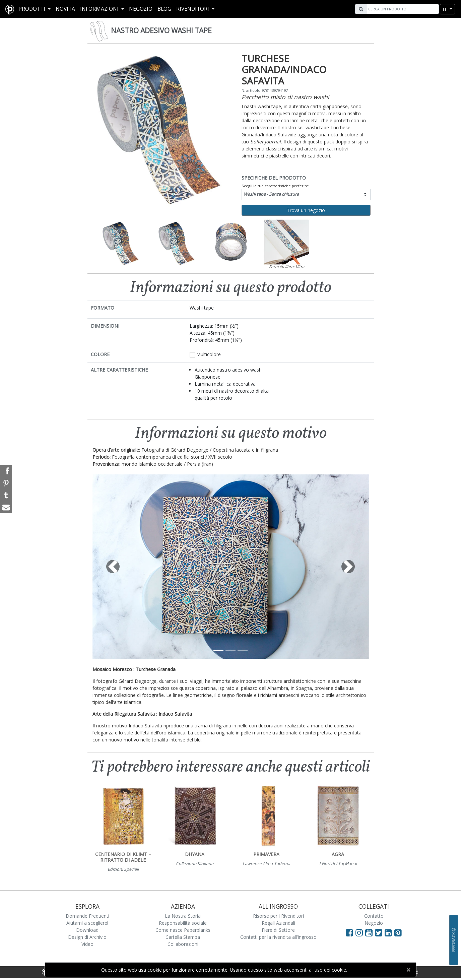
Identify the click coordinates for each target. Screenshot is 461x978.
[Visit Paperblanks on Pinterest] (398, 932)
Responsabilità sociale (183, 923)
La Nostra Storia (183, 916)
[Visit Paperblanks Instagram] (359, 932)
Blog (164, 8)
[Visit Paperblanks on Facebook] (349, 932)
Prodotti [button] (32, 8)
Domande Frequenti (87, 916)
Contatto (374, 916)
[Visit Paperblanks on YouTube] (370, 932)
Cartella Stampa (183, 937)
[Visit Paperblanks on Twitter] (380, 932)
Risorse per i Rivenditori (278, 916)
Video (87, 944)
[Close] (408, 970)
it (445, 9)
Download (87, 930)
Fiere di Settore (278, 930)
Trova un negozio (306, 210)
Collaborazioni (183, 944)
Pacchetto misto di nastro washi (285, 97)
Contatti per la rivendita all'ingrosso (278, 937)
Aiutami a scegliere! (87, 923)
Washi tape (271, 194)
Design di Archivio (87, 937)
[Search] (402, 9)
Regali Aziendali (278, 923)
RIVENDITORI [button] (193, 8)
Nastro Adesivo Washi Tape (161, 30)
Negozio (140, 8)
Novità (65, 8)
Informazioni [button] (100, 8)
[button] (113, 566)
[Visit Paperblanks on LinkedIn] (389, 932)
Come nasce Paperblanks (182, 930)
